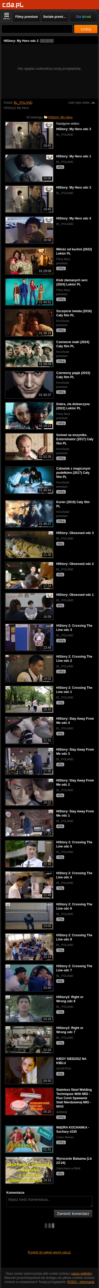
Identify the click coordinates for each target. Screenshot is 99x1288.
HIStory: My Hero (60, 117)
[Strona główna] (13, 5)
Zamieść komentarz (73, 1214)
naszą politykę (81, 1273)
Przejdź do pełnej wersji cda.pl (49, 1252)
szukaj (86, 29)
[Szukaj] (37, 29)
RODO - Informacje (81, 1282)
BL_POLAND (23, 102)
